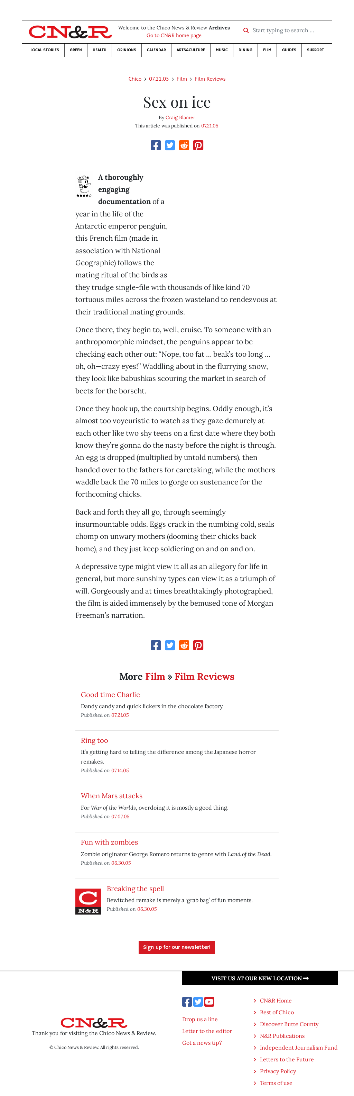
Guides (289, 50)
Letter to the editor (207, 1030)
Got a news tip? (202, 1042)
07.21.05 (159, 78)
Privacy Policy (278, 1071)
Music (222, 50)
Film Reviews (210, 78)
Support (315, 50)
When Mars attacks (111, 795)
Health (99, 50)
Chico (135, 78)
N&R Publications (282, 1035)
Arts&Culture (191, 50)
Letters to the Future (287, 1059)
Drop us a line (200, 1019)
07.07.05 (120, 816)
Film (267, 50)
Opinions (126, 50)
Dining (245, 50)
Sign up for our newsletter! (177, 947)
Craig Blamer (180, 117)
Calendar (156, 50)
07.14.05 (120, 770)
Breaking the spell (135, 888)
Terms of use (276, 1082)
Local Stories (44, 50)
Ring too (94, 740)
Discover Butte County (289, 1024)
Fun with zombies (109, 842)
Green (76, 50)
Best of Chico (277, 1012)
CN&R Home (276, 1000)
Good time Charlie (110, 694)
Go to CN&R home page (174, 35)
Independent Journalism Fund (299, 1047)
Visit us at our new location (260, 978)
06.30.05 (121, 862)
